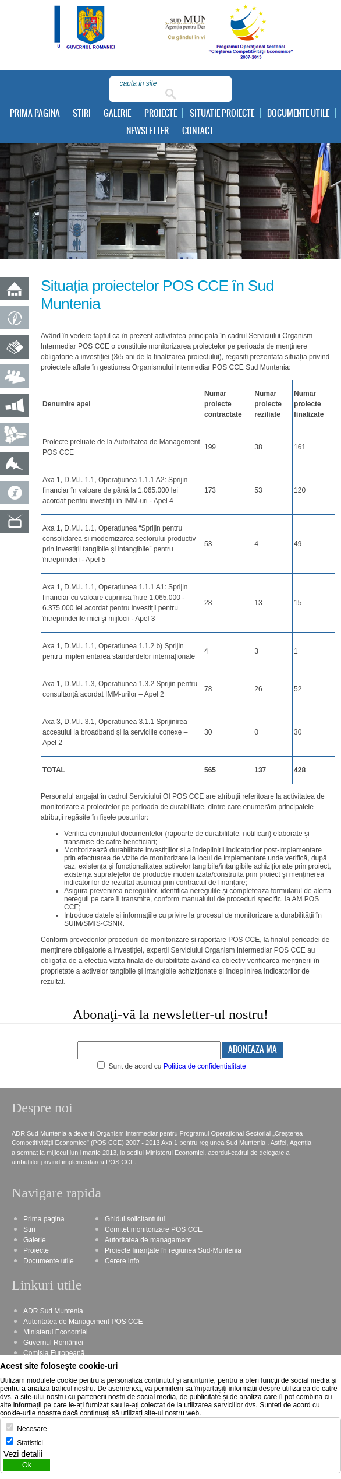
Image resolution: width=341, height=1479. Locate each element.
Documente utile (298, 113)
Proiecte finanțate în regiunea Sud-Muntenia (173, 1250)
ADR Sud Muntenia (53, 1311)
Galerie (117, 113)
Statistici (30, 1443)
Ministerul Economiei (55, 1332)
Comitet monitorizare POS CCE (154, 1229)
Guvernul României (53, 1343)
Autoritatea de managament (148, 1240)
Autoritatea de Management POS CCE (83, 1322)
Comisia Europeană (53, 1353)
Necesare (32, 1429)
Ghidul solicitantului (135, 1219)
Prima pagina (35, 113)
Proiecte (160, 113)
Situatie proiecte (222, 113)
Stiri (82, 113)
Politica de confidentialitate (205, 1066)
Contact (198, 131)
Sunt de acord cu (171, 1066)
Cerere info (122, 1261)
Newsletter (147, 131)
